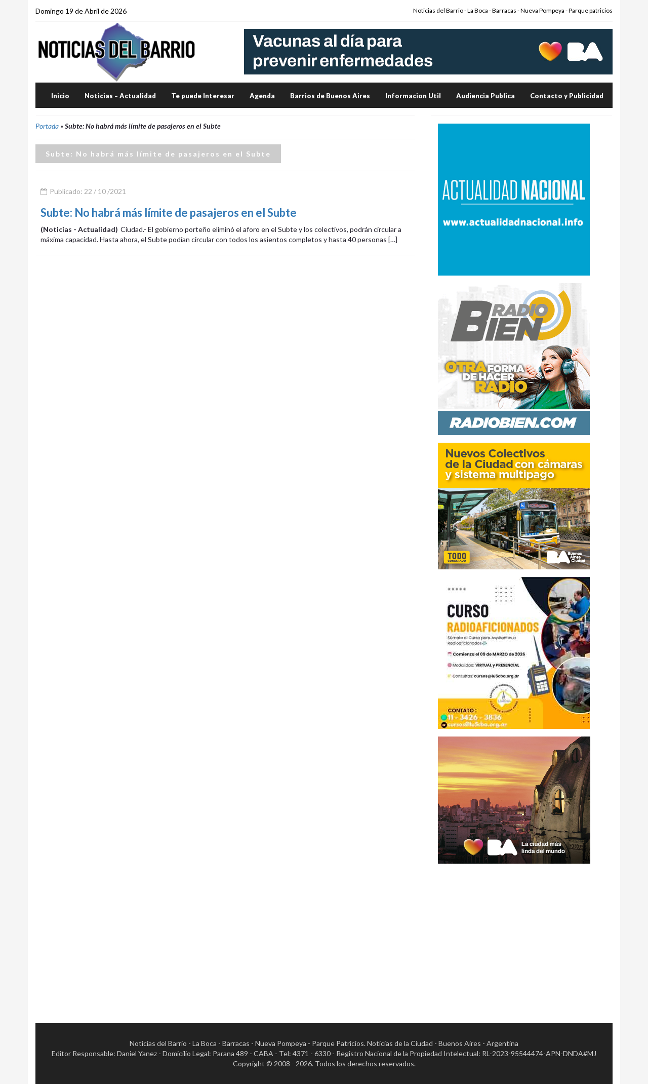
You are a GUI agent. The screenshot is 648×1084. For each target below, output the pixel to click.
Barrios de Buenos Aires (330, 96)
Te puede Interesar (202, 96)
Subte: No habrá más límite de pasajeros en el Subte (168, 212)
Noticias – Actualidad (120, 96)
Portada (47, 126)
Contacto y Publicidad (566, 96)
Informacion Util (413, 96)
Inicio (60, 96)
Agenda (262, 96)
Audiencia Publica (485, 96)
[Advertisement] (514, 934)
